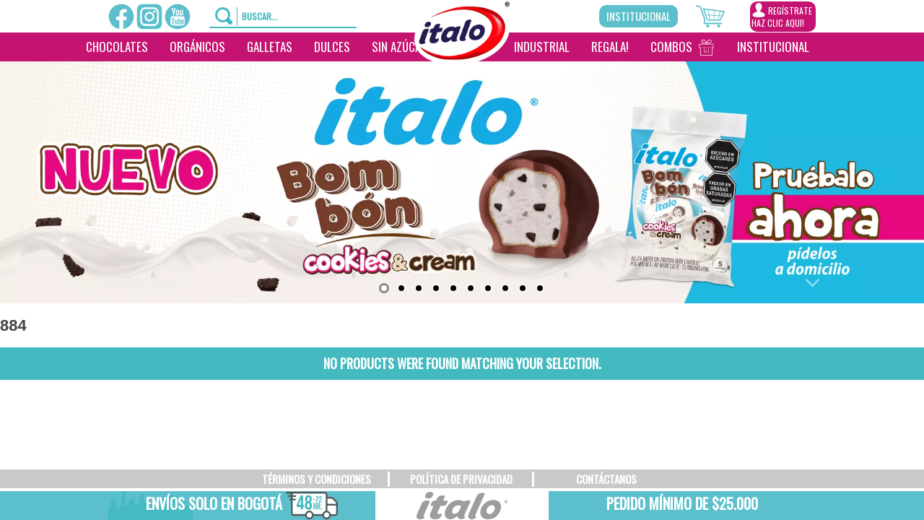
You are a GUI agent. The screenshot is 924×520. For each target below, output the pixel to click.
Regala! (610, 47)
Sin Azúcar (399, 47)
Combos (671, 47)
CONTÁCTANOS (606, 479)
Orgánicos (197, 47)
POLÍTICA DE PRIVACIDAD (461, 479)
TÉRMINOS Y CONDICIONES (316, 479)
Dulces (332, 47)
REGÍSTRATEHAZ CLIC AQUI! (781, 16)
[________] (458, 75)
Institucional (638, 16)
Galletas (269, 47)
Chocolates (117, 47)
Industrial (542, 47)
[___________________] (831, 46)
